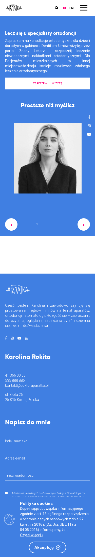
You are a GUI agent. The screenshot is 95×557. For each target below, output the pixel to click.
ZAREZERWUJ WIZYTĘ (47, 83)
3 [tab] (58, 225)
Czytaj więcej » (31, 535)
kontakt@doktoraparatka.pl (27, 385)
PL (65, 8)
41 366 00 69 (15, 375)
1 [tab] (37, 224)
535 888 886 (15, 380)
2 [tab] (47, 225)
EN (71, 8)
